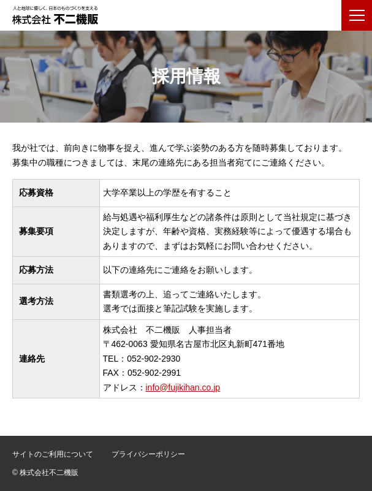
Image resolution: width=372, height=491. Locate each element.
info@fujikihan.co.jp (183, 387)
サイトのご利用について (52, 454)
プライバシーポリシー (148, 454)
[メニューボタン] (356, 15)
